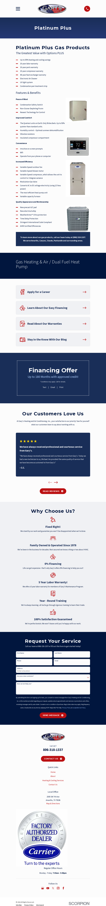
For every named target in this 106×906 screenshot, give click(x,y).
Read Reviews (53, 491)
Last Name (58, 653)
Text (44, 387)
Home (53, 772)
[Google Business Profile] (42, 888)
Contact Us (53, 759)
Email (53, 387)
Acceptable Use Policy (78, 708)
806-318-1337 (53, 750)
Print (61, 387)
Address (20, 668)
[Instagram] (58, 888)
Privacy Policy (66, 708)
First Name (20, 653)
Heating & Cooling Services (53, 780)
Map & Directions (53, 803)
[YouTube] (48, 888)
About (53, 776)
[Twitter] (53, 888)
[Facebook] (63, 888)
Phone (19, 661)
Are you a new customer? (25, 676)
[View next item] (56, 482)
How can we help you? (24, 684)
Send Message (53, 715)
